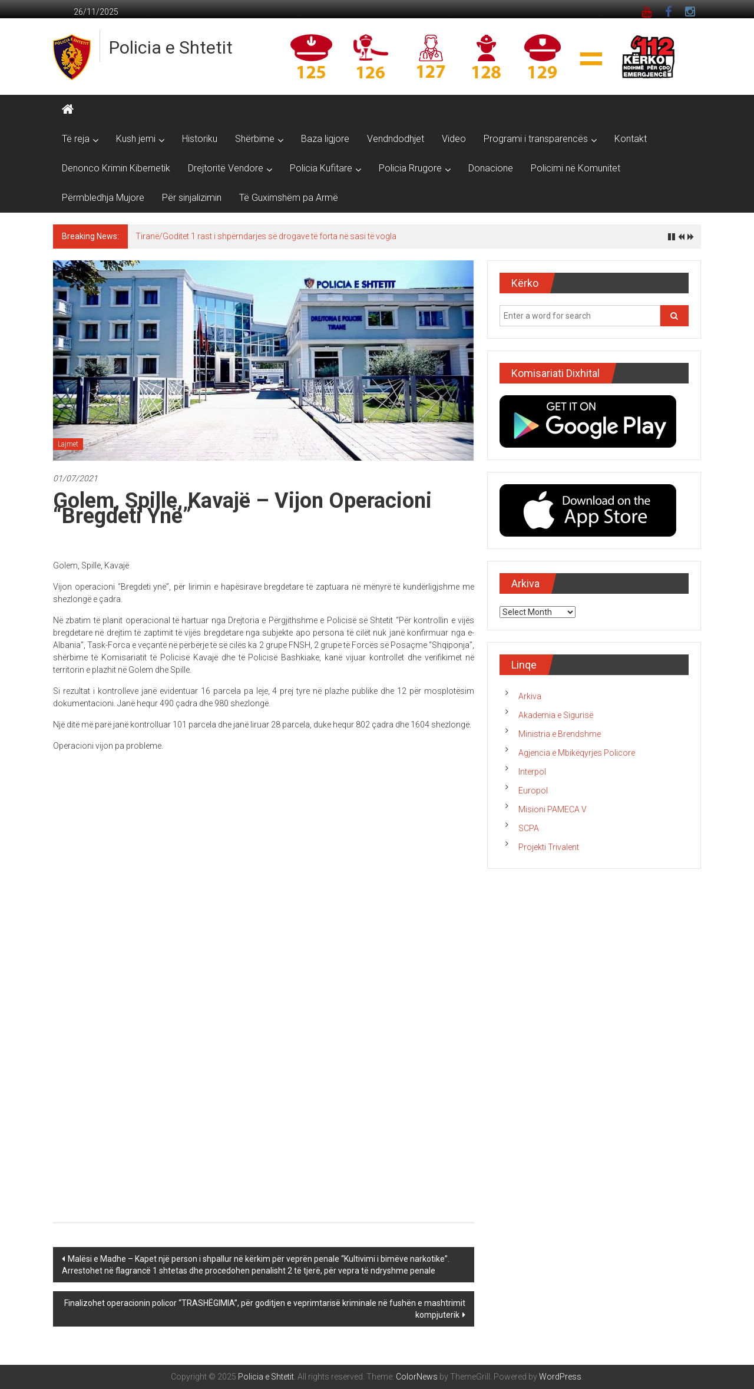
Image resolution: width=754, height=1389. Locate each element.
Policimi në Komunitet (575, 168)
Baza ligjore (325, 138)
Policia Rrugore (410, 168)
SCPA (528, 828)
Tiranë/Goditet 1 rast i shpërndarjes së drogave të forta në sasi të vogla (265, 236)
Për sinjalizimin (191, 197)
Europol (533, 790)
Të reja (76, 138)
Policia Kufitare (321, 168)
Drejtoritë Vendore (225, 168)
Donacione (490, 168)
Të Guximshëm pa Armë (288, 197)
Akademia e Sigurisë (555, 715)
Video (454, 138)
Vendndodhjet (395, 138)
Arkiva (529, 696)
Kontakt (630, 138)
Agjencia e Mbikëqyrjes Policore (576, 753)
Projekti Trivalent (548, 847)
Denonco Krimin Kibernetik (116, 168)
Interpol (532, 771)
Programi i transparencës (536, 138)
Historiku (199, 138)
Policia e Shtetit (171, 47)
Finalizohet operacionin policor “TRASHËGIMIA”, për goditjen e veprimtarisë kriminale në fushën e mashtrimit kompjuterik (264, 1308)
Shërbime (255, 138)
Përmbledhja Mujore (103, 197)
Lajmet (68, 444)
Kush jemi (136, 138)
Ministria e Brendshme (559, 734)
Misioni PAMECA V (552, 809)
